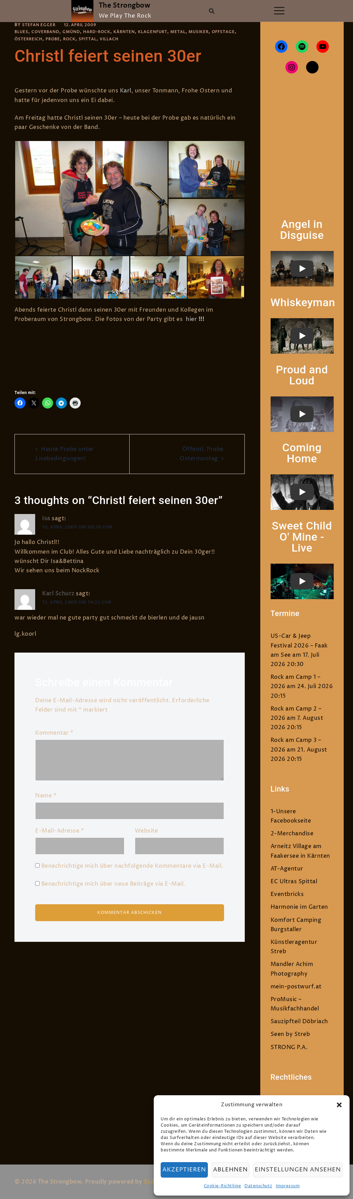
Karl (125, 90)
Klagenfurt (162, 32)
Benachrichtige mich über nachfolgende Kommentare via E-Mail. (132, 866)
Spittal (120, 39)
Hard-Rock (102, 32)
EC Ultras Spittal (294, 881)
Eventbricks (287, 894)
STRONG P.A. (289, 1047)
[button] (339, 1104)
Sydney (154, 1182)
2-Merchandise (292, 833)
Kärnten (131, 32)
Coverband (47, 32)
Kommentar (54, 733)
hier (191, 319)
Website (146, 831)
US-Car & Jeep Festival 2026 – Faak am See (299, 645)
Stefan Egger (40, 25)
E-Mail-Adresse (59, 831)
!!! (200, 319)
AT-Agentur (287, 869)
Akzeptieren (189, 1169)
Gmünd (74, 32)
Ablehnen (235, 1169)
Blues (21, 32)
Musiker (211, 32)
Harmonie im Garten (299, 907)
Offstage (26, 39)
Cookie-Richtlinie (224, 1186)
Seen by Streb (290, 1034)
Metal (189, 32)
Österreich (57, 39)
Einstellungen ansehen (300, 1169)
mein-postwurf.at (296, 986)
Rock (100, 39)
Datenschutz (261, 1186)
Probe (83, 39)
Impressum (290, 1186)
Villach (143, 39)
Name (45, 795)
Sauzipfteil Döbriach (299, 1021)
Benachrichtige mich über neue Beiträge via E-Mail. (113, 884)
